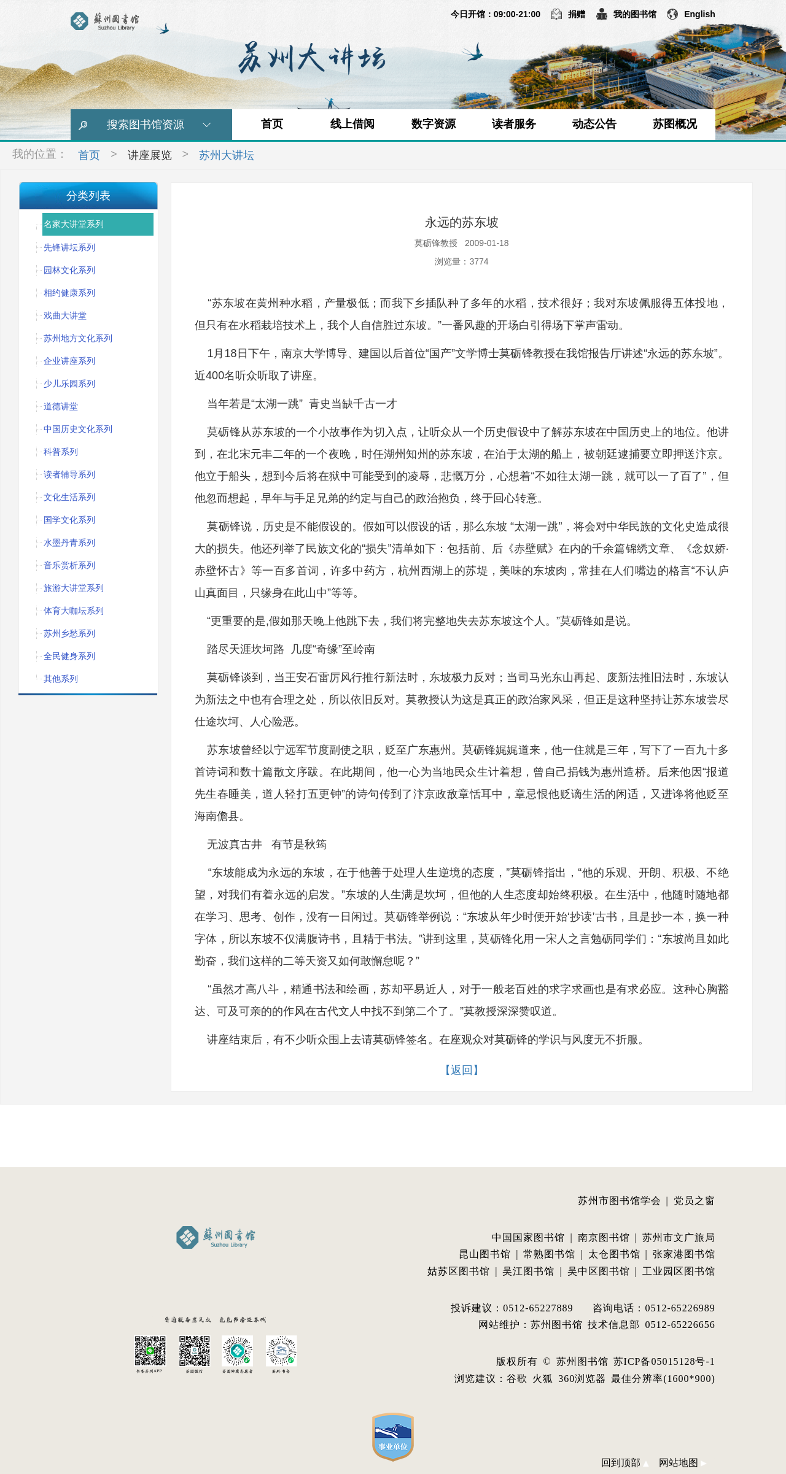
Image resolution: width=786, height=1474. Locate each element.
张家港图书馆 (684, 1254)
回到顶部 (625, 1462)
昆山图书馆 (485, 1254)
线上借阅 (352, 124)
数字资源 (433, 124)
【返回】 (462, 1070)
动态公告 (594, 124)
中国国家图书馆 (528, 1237)
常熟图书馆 (549, 1254)
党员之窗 (694, 1200)
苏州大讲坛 (226, 155)
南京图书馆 (604, 1237)
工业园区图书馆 (678, 1271)
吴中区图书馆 (598, 1271)
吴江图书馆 (528, 1271)
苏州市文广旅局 (678, 1237)
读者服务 (514, 124)
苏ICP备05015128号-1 (664, 1361)
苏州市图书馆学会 (619, 1200)
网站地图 (683, 1462)
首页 (272, 124)
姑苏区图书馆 (458, 1271)
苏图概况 (675, 124)
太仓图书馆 (614, 1254)
